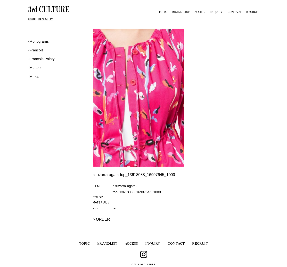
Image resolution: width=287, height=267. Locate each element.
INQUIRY (216, 12)
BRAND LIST (180, 12)
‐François (36, 50)
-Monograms (38, 41)
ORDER (103, 219)
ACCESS (200, 12)
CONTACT (234, 12)
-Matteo (34, 67)
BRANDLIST (107, 244)
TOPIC (163, 12)
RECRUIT (252, 12)
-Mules (33, 76)
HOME (32, 19)
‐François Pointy (41, 59)
